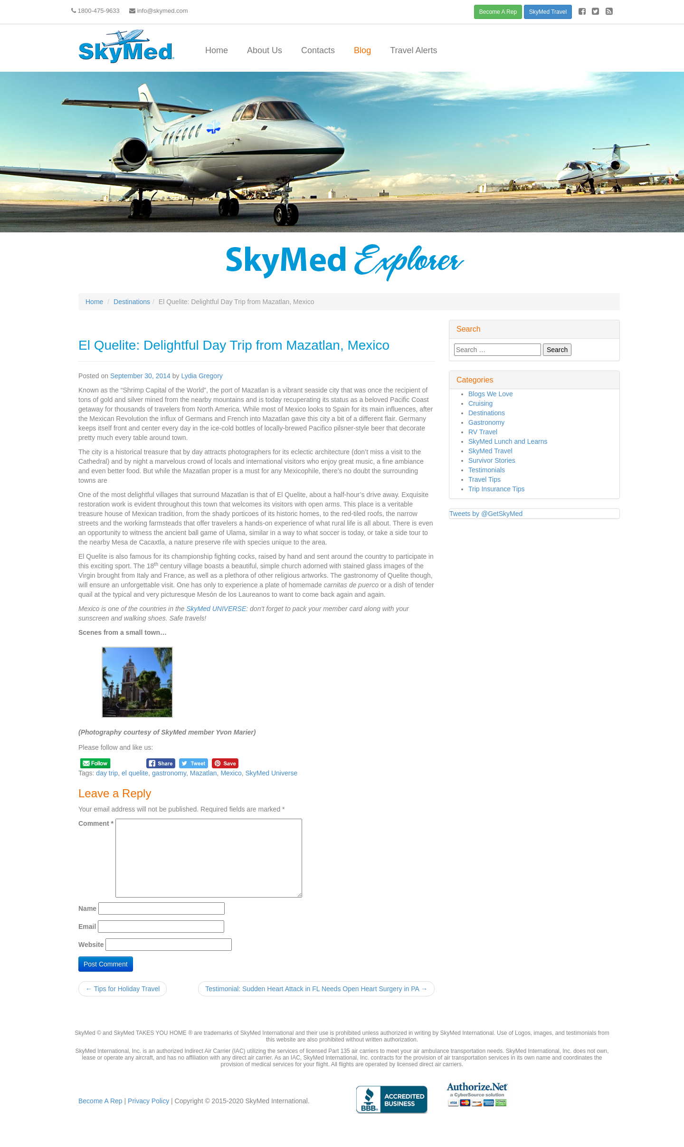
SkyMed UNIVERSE (216, 608)
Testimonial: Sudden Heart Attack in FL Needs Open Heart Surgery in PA (316, 989)
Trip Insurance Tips (496, 489)
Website (91, 944)
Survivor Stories (491, 460)
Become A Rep (498, 12)
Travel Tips (484, 479)
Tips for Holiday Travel (123, 989)
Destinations (132, 302)
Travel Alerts (413, 50)
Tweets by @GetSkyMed (485, 513)
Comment (96, 823)
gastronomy (169, 773)
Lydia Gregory (201, 376)
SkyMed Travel (548, 12)
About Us (264, 50)
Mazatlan (203, 773)
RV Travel (482, 432)
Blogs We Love (490, 394)
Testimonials (486, 470)
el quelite (135, 773)
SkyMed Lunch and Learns (508, 441)
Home (216, 50)
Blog (362, 50)
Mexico (230, 773)
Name (87, 908)
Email (87, 926)
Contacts (318, 50)
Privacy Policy (147, 1101)
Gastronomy (486, 422)
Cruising (480, 403)
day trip (107, 773)
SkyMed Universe (272, 773)
